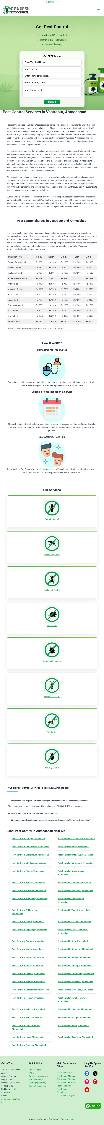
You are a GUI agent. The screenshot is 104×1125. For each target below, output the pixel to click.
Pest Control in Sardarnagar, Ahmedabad (76, 973)
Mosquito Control (52, 554)
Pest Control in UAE (37, 1083)
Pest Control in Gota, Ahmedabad (73, 941)
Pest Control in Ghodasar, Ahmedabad (29, 863)
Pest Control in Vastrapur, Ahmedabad (75, 965)
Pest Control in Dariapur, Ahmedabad (28, 838)
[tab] (52, 803)
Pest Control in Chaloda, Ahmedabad (74, 921)
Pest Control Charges (38, 1076)
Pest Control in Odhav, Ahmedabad (27, 965)
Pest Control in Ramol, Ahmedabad (73, 1025)
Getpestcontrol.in (68, 1119)
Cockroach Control (52, 590)
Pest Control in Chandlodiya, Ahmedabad (76, 838)
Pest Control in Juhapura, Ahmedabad (75, 1009)
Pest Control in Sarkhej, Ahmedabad (28, 981)
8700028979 (51, 2)
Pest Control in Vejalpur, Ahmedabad (28, 973)
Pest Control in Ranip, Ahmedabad (27, 1037)
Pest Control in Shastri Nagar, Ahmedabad (71, 900)
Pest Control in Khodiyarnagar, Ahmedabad (71, 873)
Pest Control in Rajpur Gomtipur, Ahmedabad (26, 1027)
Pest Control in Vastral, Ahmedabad (28, 921)
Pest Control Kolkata (66, 1082)
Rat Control (52, 625)
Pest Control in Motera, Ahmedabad (28, 949)
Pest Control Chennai (66, 1079)
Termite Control (52, 519)
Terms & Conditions (37, 1086)
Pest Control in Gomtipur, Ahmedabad (29, 941)
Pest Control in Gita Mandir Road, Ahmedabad (73, 931)
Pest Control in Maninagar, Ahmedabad (75, 890)
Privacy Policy (35, 1070)
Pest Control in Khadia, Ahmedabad (28, 871)
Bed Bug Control (52, 767)
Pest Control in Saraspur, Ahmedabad (29, 1045)
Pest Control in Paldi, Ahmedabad (27, 1017)
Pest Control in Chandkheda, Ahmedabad (30, 846)
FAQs (31, 1073)
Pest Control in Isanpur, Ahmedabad (28, 998)
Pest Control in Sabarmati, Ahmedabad (75, 1037)
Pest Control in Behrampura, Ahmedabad (30, 855)
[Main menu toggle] (98, 10)
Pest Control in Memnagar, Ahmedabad (29, 898)
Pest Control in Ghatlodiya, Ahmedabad (75, 855)
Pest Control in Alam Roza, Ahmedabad (75, 990)
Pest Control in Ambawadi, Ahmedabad (75, 981)
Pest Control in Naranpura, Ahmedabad (75, 949)
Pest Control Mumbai (66, 1076)
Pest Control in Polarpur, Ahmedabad (74, 1017)
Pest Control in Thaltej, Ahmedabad (74, 910)
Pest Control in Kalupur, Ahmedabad (28, 1009)
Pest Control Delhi (64, 1072)
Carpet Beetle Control (52, 661)
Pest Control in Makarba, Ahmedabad (29, 890)
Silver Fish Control (52, 696)
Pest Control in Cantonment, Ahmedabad (30, 990)
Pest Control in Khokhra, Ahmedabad (28, 882)
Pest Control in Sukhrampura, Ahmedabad (25, 912)
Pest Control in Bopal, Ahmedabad (73, 846)
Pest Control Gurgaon (66, 1095)
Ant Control (52, 732)
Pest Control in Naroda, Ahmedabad (28, 957)
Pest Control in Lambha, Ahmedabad (74, 882)
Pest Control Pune (65, 1086)
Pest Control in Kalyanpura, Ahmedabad (76, 863)
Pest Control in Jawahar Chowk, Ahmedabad (72, 1000)
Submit (52, 101)
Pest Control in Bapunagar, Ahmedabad (29, 929)
